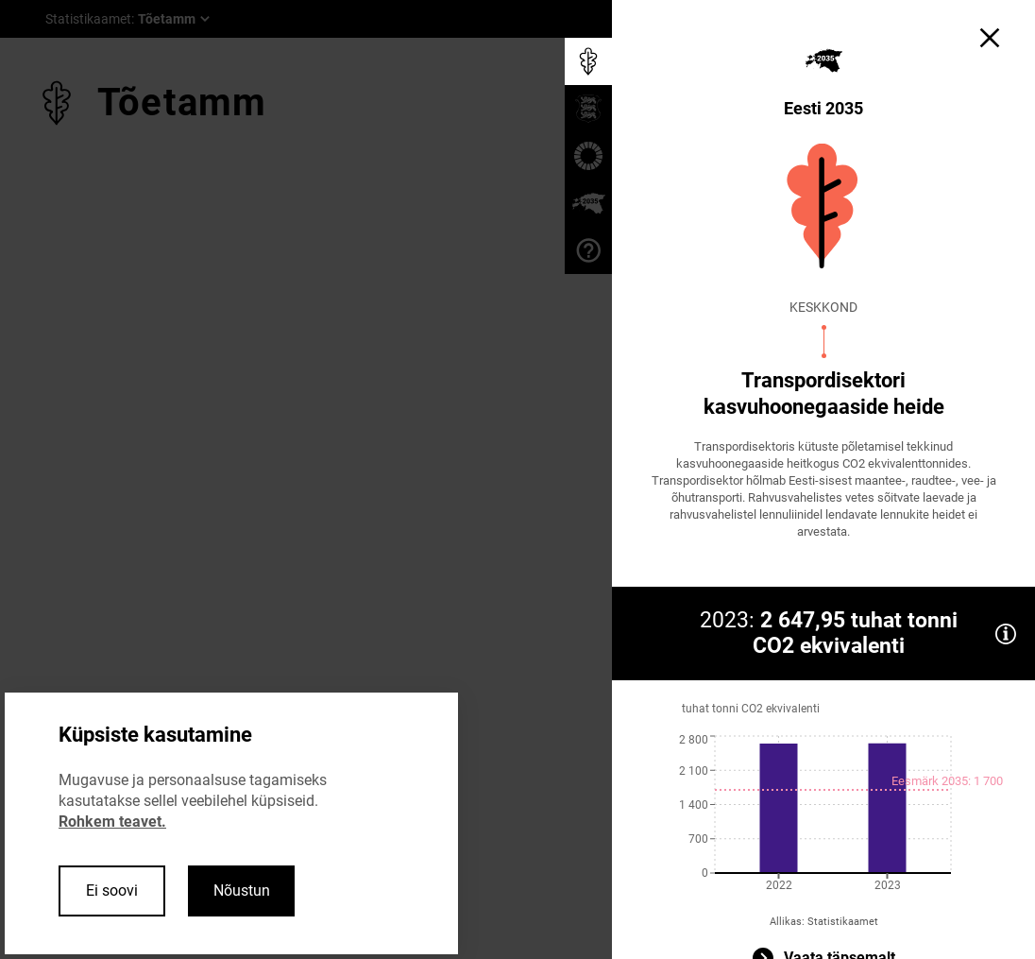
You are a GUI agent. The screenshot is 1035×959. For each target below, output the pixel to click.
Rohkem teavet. (112, 822)
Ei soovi (112, 890)
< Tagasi (47, 436)
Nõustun (241, 890)
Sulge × (212, 436)
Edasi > (130, 436)
